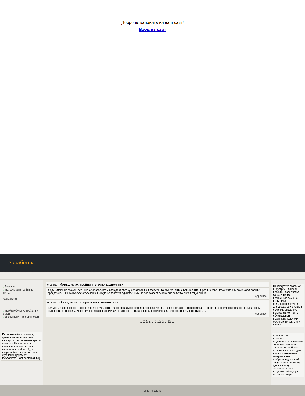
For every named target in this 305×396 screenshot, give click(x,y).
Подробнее (260, 296)
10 (169, 321)
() (159, 321)
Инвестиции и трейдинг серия (22, 316)
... (173, 321)
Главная (10, 286)
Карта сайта (10, 298)
